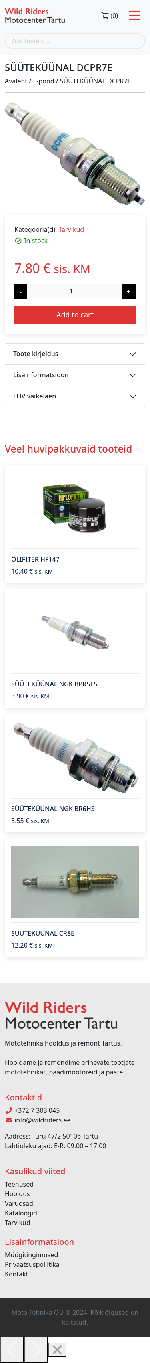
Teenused (19, 1184)
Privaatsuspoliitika (32, 1264)
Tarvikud (71, 229)
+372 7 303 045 (32, 1110)
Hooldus (17, 1193)
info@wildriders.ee (38, 1120)
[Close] (57, 1350)
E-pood (43, 81)
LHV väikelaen (34, 396)
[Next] (36, 1350)
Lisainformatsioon (41, 374)
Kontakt (16, 1274)
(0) (109, 15)
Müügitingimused (31, 1254)
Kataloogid (21, 1213)
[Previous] (12, 1350)
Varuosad (19, 1203)
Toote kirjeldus (35, 353)
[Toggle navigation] (134, 15)
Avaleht (16, 81)
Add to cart (75, 315)
